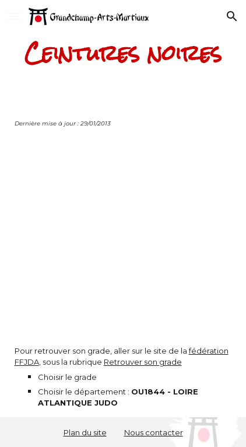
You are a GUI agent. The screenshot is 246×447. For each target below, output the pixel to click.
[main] (123, 53)
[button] (14, 16)
